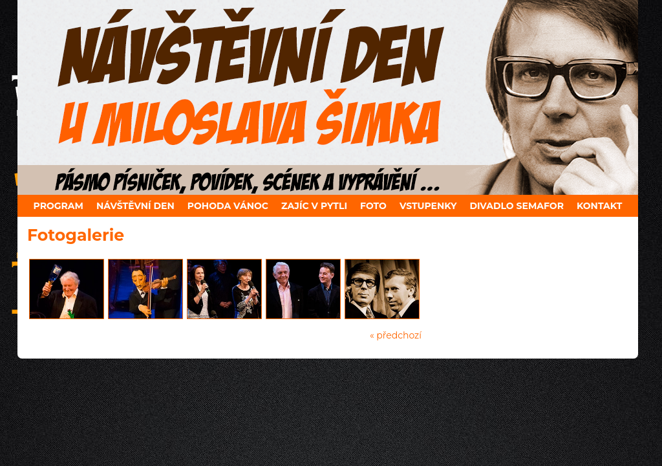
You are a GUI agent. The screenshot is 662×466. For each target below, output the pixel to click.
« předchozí (396, 335)
